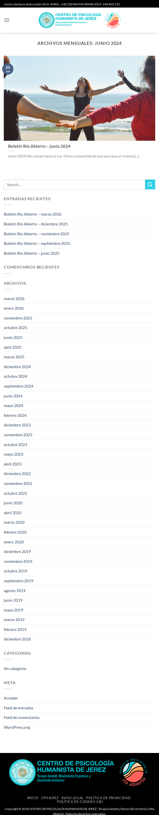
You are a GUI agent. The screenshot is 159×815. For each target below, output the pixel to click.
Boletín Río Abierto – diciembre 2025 (36, 223)
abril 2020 (12, 512)
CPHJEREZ (50, 798)
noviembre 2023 (18, 434)
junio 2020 (13, 502)
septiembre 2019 (18, 580)
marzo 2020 (14, 522)
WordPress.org (17, 727)
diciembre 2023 (17, 424)
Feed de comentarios (22, 717)
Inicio (33, 798)
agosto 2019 (14, 590)
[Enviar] (150, 184)
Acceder (11, 697)
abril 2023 (12, 463)
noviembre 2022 (18, 483)
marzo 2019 (14, 619)
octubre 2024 (15, 376)
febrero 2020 (15, 532)
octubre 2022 (15, 493)
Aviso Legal (72, 798)
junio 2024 (13, 395)
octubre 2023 (15, 444)
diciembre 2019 (17, 551)
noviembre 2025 (18, 317)
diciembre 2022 (17, 473)
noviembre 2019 (18, 561)
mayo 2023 (13, 454)
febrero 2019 (15, 629)
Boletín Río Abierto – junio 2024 (39, 146)
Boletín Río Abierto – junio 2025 (31, 253)
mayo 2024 (13, 405)
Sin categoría (15, 668)
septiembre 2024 (18, 386)
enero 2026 (14, 308)
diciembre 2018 (17, 638)
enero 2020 (14, 541)
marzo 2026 (14, 298)
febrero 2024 (15, 415)
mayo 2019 (13, 609)
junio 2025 (13, 337)
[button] (7, 20)
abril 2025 (12, 347)
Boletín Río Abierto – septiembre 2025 (37, 243)
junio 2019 (13, 600)
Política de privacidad (108, 798)
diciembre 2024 (17, 366)
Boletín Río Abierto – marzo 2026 (32, 214)
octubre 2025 (15, 327)
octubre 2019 (15, 570)
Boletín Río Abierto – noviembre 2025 (36, 233)
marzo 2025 (14, 356)
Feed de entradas (18, 707)
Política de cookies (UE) (80, 802)
